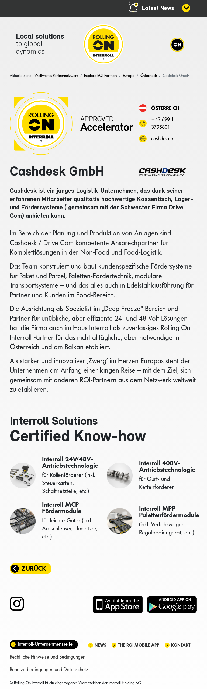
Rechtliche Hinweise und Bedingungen (47, 657)
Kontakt (181, 645)
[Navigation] (177, 44)
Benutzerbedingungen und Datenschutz (49, 670)
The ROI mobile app (138, 645)
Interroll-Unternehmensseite (45, 644)
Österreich (165, 108)
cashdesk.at (163, 138)
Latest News (158, 8)
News (100, 645)
